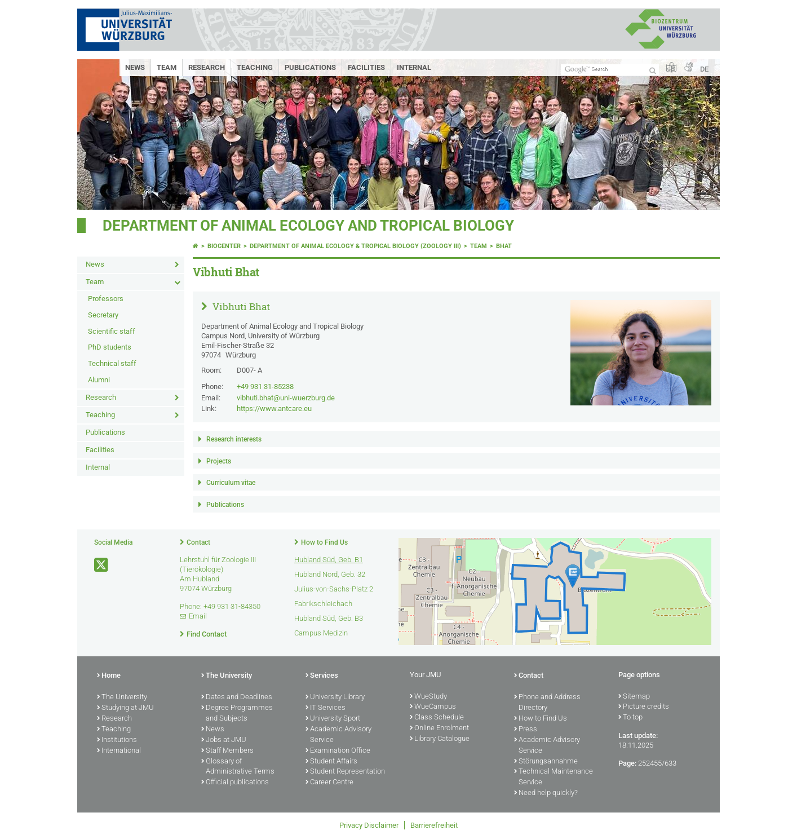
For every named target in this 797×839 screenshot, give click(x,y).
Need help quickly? (546, 793)
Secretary (103, 315)
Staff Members (227, 751)
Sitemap (634, 697)
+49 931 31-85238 (265, 386)
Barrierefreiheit (434, 825)
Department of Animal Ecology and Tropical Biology (308, 225)
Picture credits (643, 707)
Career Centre (329, 783)
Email (198, 616)
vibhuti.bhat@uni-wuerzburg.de (286, 398)
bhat (504, 246)
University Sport (332, 719)
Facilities (366, 67)
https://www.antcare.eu (274, 408)
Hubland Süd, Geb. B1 (328, 559)
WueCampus (433, 707)
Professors (105, 298)
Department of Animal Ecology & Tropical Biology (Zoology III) (355, 246)
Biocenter (224, 246)
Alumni (99, 380)
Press (525, 730)
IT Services (325, 708)
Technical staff (112, 363)
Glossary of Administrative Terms (237, 767)
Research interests (234, 439)
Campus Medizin (321, 633)
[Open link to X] (102, 565)
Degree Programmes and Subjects (237, 713)
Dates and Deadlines (236, 697)
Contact (198, 542)
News (135, 67)
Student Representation (345, 772)
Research (206, 67)
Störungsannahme (546, 762)
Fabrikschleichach (323, 603)
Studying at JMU (125, 708)
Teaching (255, 67)
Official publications (235, 783)
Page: (627, 763)
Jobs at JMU (223, 740)
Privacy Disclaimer (368, 825)
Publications (310, 67)
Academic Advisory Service (338, 735)
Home (109, 676)
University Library (335, 697)
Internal (414, 67)
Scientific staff (111, 331)
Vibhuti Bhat (240, 306)
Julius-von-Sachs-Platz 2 (333, 589)
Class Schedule (437, 718)
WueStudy (428, 697)
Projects (218, 461)
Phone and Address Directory (547, 702)
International (119, 751)
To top (630, 718)
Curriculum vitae (230, 483)
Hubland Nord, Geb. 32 (329, 574)
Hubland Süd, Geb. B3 (328, 618)
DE (704, 69)
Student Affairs (331, 762)
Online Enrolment (439, 728)
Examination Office (337, 751)
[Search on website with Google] (610, 69)
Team (166, 67)
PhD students (109, 347)
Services (321, 676)
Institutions (117, 740)
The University (122, 697)
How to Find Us (324, 542)
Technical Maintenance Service (553, 777)
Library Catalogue (440, 739)
